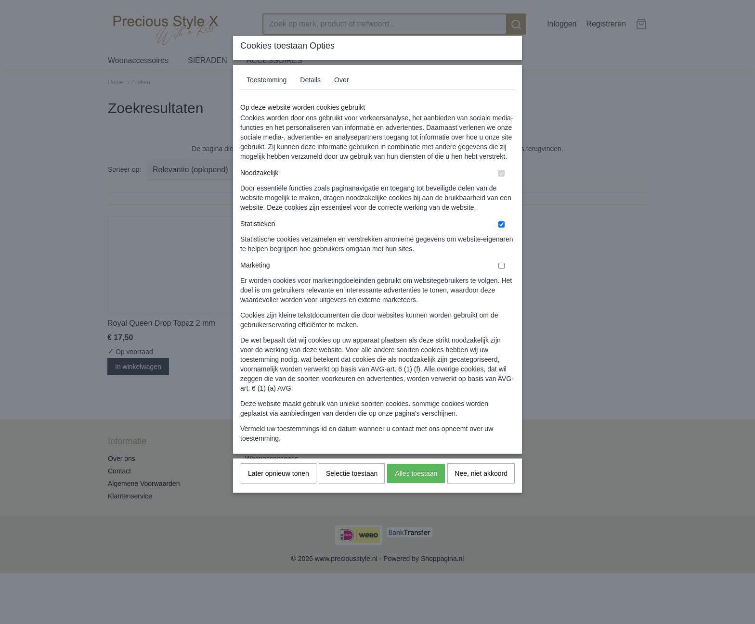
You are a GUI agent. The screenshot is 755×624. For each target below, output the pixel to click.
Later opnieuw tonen (278, 473)
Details (310, 80)
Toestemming (266, 80)
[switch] (501, 173)
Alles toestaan (416, 473)
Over (341, 80)
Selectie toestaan (352, 473)
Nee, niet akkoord (481, 473)
